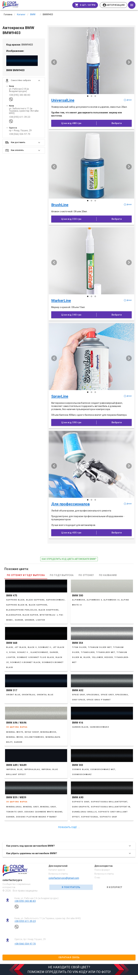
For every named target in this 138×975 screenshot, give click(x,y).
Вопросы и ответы (58, 873)
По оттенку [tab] (86, 575)
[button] (24, 80)
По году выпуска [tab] (62, 575)
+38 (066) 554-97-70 (19, 134)
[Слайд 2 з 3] (91, 96)
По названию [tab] (108, 575)
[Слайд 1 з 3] (87, 96)
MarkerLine (61, 300)
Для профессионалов (70, 504)
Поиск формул (102, 870)
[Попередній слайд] (54, 62)
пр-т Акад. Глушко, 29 (20, 130)
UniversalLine (62, 100)
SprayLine (59, 396)
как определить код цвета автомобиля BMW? (69, 559)
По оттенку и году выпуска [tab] (26, 575)
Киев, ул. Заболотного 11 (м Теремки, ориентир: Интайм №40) (47, 918)
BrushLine (59, 205)
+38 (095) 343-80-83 (19, 95)
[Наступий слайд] (129, 62)
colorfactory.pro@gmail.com (64, 878)
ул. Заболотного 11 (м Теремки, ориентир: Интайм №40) (24, 111)
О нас (97, 877)
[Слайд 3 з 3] (95, 96)
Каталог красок (57, 870)
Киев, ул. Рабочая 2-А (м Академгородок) (36, 898)
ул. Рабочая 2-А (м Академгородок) (19, 90)
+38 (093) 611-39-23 (19, 117)
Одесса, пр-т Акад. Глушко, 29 (30, 939)
